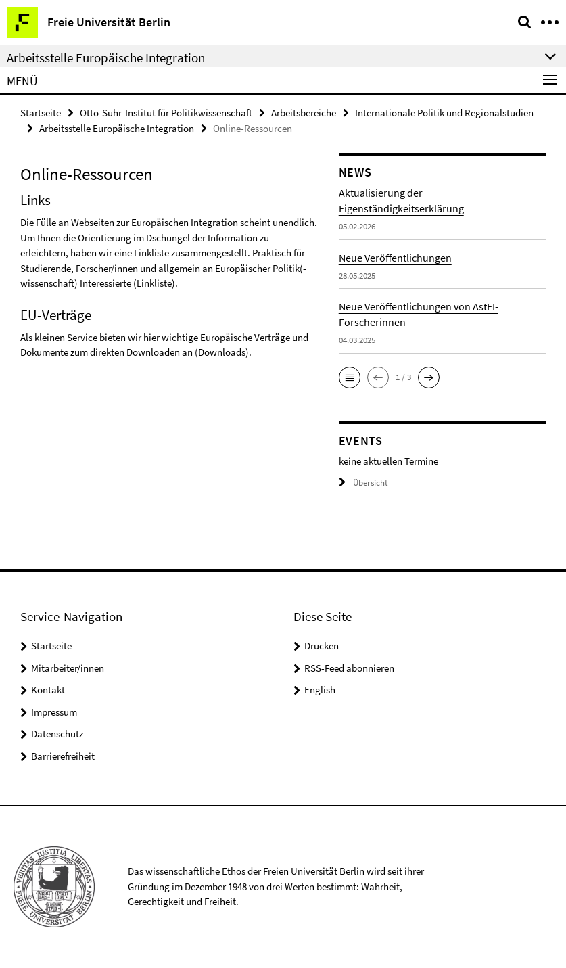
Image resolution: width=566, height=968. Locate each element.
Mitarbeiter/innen (67, 668)
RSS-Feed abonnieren (349, 668)
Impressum (54, 712)
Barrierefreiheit (63, 756)
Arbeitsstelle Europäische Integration (116, 128)
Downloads (221, 352)
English (319, 689)
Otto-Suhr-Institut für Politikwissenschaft (166, 112)
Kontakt (48, 689)
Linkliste (154, 283)
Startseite (40, 112)
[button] (349, 377)
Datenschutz (57, 733)
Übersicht (363, 482)
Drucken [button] (321, 645)
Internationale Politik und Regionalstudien (444, 112)
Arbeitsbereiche (303, 112)
